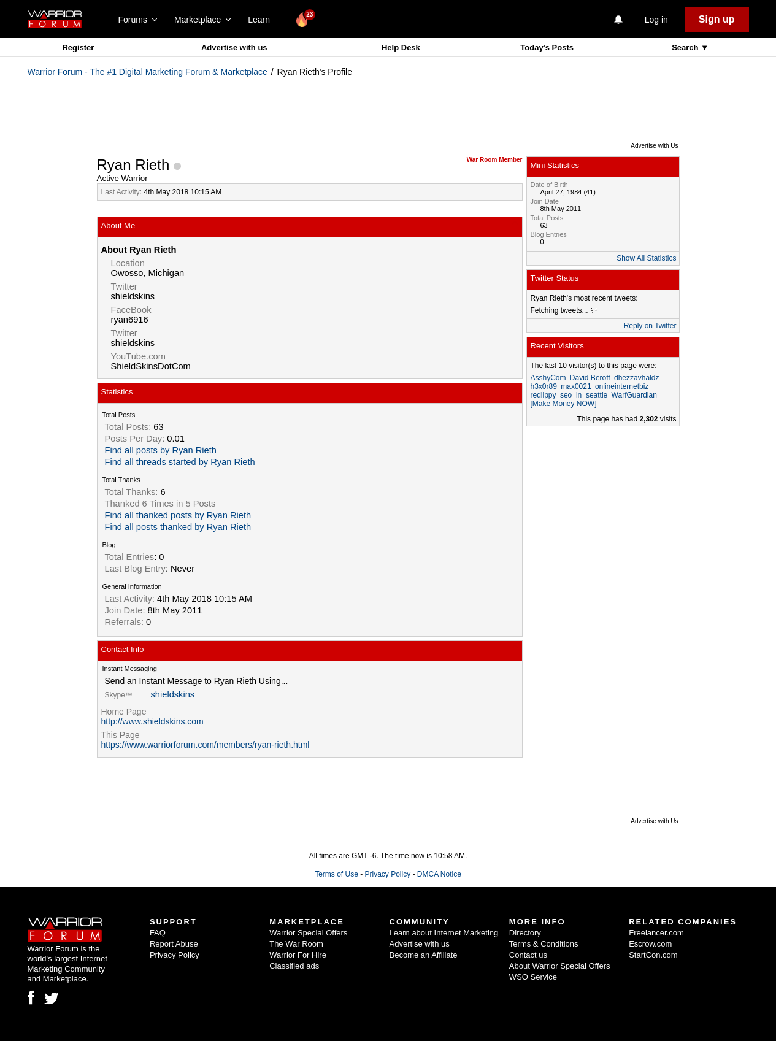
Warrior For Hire (297, 954)
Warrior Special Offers (308, 932)
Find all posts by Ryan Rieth (161, 450)
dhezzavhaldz (636, 378)
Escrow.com (650, 943)
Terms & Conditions (543, 943)
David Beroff (590, 378)
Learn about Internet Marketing (444, 932)
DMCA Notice (439, 874)
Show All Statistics (646, 258)
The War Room (296, 943)
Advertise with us (234, 47)
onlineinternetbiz (621, 386)
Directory (525, 932)
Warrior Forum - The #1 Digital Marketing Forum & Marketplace (147, 72)
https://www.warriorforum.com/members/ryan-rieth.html (205, 745)
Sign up (717, 19)
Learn (262, 20)
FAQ (158, 932)
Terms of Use (336, 874)
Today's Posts (547, 47)
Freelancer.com (656, 932)
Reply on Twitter (650, 325)
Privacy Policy (387, 874)
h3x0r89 (544, 386)
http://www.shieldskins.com (152, 721)
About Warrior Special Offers (559, 965)
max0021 (576, 386)
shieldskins (173, 694)
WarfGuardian (634, 395)
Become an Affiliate (424, 954)
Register (78, 47)
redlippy (543, 395)
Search (686, 47)
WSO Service (533, 976)
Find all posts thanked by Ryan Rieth (178, 527)
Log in (656, 20)
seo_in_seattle (583, 395)
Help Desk (401, 47)
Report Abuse (174, 943)
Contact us (528, 954)
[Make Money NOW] (564, 403)
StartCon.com (653, 954)
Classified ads (294, 965)
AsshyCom (548, 378)
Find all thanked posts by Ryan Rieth (178, 515)
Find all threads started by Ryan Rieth (180, 462)
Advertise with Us (654, 145)
